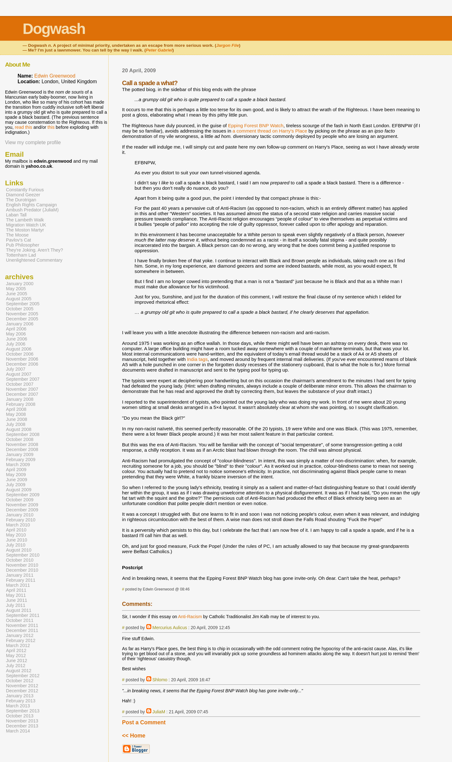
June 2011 (16, 600)
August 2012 (18, 670)
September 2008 (23, 434)
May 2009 (16, 474)
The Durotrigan (21, 199)
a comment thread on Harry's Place (270, 130)
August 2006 (18, 348)
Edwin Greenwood (54, 76)
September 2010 (23, 555)
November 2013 (22, 720)
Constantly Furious (25, 189)
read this (23, 127)
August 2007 (18, 374)
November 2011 (22, 625)
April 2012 (16, 650)
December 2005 (22, 318)
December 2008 (22, 449)
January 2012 (20, 635)
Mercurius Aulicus (169, 627)
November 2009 (22, 504)
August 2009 (18, 489)
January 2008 (20, 399)
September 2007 (23, 379)
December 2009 (22, 509)
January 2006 (20, 323)
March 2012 (18, 645)
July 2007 (15, 369)
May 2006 (16, 333)
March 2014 (18, 730)
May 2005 (16, 288)
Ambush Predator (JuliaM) (32, 209)
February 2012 (20, 640)
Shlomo (159, 679)
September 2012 (23, 675)
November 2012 (22, 685)
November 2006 (22, 359)
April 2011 (16, 590)
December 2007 (22, 394)
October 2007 (20, 384)
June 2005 (16, 293)
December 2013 (22, 725)
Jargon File (227, 45)
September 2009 (23, 494)
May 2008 (16, 414)
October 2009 (20, 499)
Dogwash (54, 28)
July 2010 (15, 544)
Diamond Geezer (23, 194)
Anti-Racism (190, 616)
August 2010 (18, 549)
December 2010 (22, 570)
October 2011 (20, 620)
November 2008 (22, 444)
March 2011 (18, 585)
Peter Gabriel (159, 50)
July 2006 (15, 343)
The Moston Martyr (25, 229)
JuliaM (158, 711)
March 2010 (18, 524)
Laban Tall (16, 214)
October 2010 (20, 560)
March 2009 (18, 464)
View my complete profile (33, 142)
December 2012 (22, 690)
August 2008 (18, 429)
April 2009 (16, 469)
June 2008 (16, 419)
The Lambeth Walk (25, 219)
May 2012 (16, 655)
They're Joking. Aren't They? (34, 250)
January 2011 (20, 575)
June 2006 (16, 338)
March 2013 (18, 705)
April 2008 (16, 409)
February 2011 (20, 580)
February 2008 (20, 404)
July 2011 (15, 605)
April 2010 (16, 529)
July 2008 (15, 424)
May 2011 (16, 595)
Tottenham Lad (21, 255)
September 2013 (23, 710)
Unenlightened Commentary (34, 260)
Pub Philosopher (22, 245)
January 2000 (20, 283)
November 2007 (22, 389)
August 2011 (18, 610)
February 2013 (20, 700)
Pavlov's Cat (18, 239)
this (50, 127)
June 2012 (16, 660)
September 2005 (23, 303)
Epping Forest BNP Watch (255, 125)
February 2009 (20, 459)
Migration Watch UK (26, 224)
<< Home (133, 735)
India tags (197, 359)
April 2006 (16, 328)
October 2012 (20, 680)
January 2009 (20, 454)
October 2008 (20, 439)
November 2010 (22, 565)
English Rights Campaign (31, 204)
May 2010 (16, 534)
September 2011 (23, 615)
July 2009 (15, 484)
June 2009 (16, 479)
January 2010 (20, 514)
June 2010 (16, 539)
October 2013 (20, 715)
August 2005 (18, 298)
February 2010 (20, 519)
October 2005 (20, 308)
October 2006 (20, 354)
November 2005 (22, 313)
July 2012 (15, 665)
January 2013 (20, 695)
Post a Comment (144, 722)
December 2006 (22, 364)
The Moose (17, 234)
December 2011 (22, 630)
